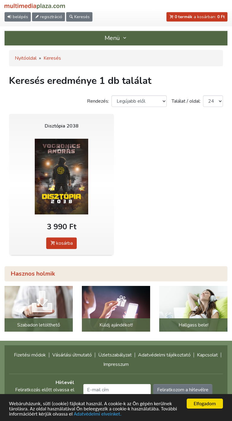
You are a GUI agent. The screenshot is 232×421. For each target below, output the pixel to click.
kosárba (61, 243)
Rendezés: (98, 101)
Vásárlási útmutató (72, 355)
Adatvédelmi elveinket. (97, 414)
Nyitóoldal (26, 58)
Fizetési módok (30, 355)
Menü (116, 38)
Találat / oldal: (186, 101)
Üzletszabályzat (115, 355)
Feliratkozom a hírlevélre (182, 389)
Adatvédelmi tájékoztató (164, 355)
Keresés (52, 58)
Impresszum (116, 364)
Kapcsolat (207, 355)
